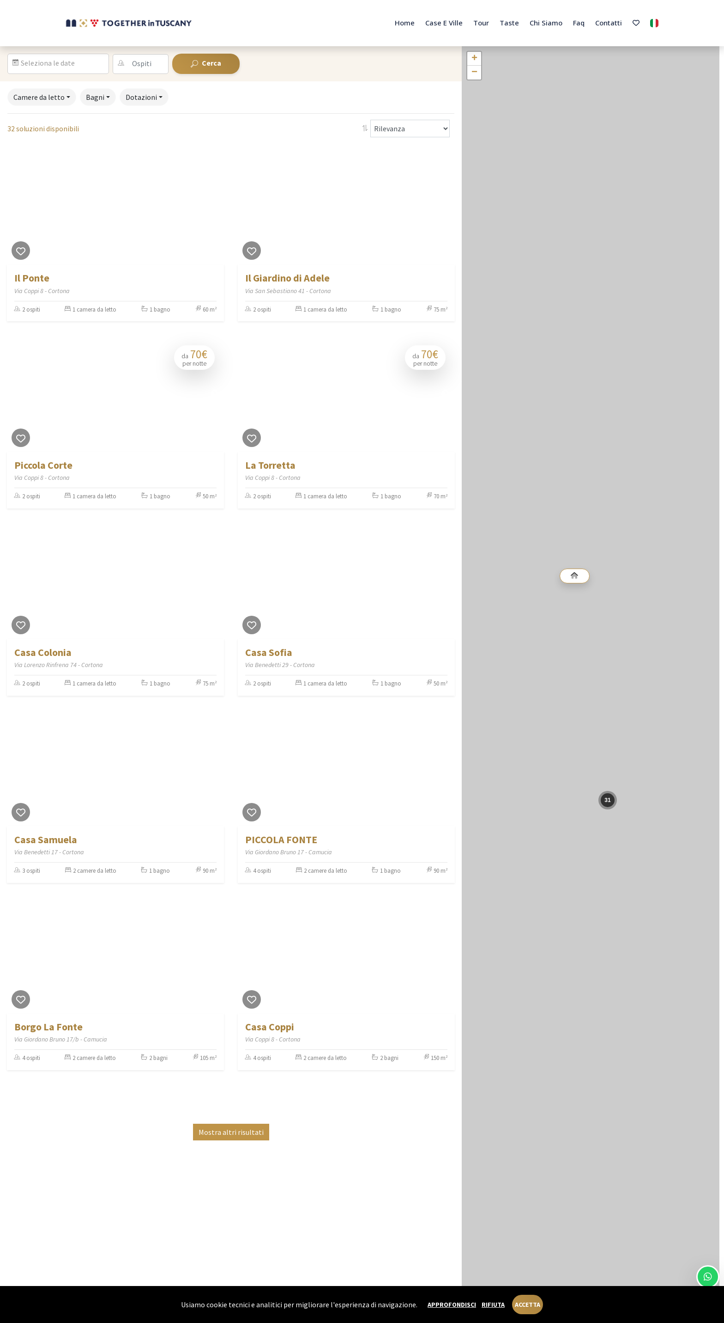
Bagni (95, 97)
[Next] (214, 206)
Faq (579, 22)
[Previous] (16, 206)
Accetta (527, 1304)
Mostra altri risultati (231, 1132)
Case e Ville (444, 22)
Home (405, 22)
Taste (509, 22)
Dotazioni (141, 97)
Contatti (608, 22)
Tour (481, 22)
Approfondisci (452, 1304)
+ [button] (474, 59)
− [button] (474, 73)
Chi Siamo (546, 22)
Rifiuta (493, 1304)
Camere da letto (39, 97)
